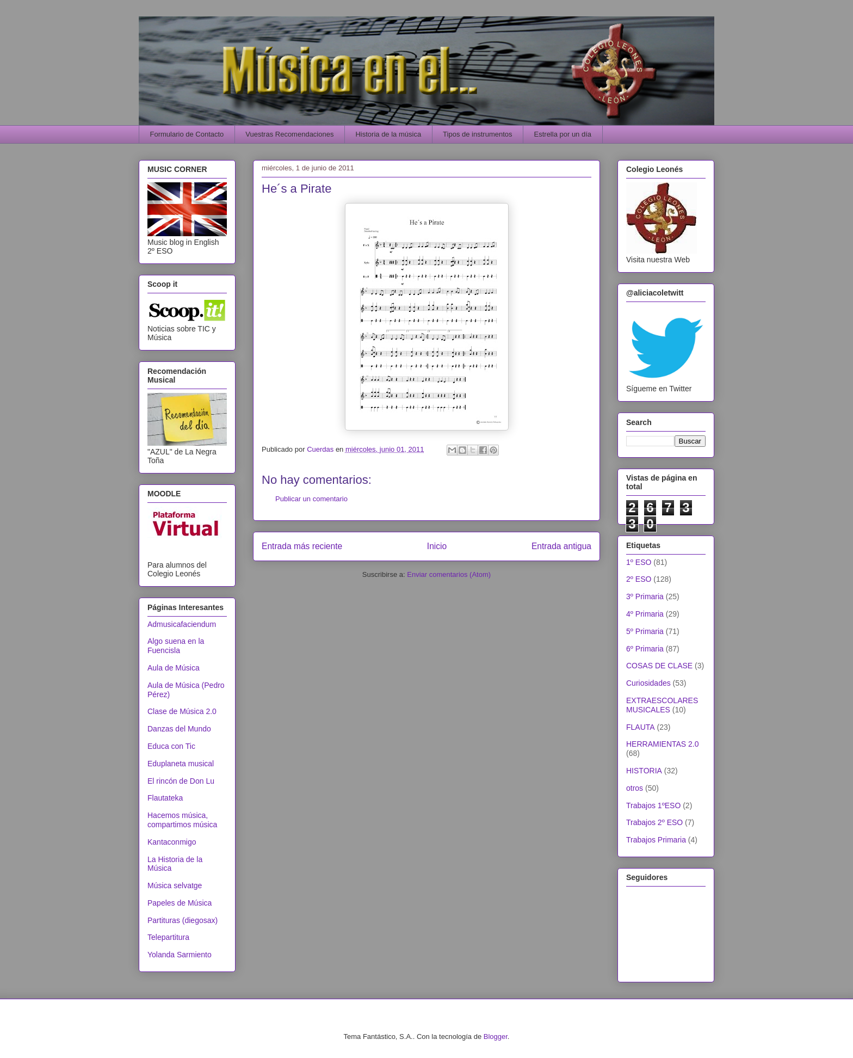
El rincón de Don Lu (180, 781)
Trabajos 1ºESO (653, 805)
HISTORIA (644, 770)
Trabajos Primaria (656, 839)
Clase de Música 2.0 (182, 711)
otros (634, 788)
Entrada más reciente (302, 546)
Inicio (437, 546)
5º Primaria (645, 631)
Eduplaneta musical (180, 763)
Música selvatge (174, 885)
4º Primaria (645, 614)
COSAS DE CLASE (659, 665)
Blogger (496, 1036)
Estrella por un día (563, 134)
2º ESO (638, 579)
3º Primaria (645, 596)
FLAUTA (640, 727)
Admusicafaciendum (181, 624)
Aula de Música (173, 667)
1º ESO (638, 562)
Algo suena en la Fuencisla (175, 646)
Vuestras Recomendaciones (289, 134)
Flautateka (165, 798)
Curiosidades (648, 683)
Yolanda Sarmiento (179, 954)
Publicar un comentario (311, 499)
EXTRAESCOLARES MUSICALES (662, 705)
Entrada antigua (561, 546)
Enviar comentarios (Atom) (449, 574)
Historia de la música (388, 134)
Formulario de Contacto (187, 134)
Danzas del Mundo (179, 728)
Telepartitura (168, 937)
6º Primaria (645, 648)
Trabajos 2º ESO (654, 822)
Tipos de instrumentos (477, 134)
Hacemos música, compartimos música (182, 820)
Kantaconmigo (171, 842)
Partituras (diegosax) (182, 920)
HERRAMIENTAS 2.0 (662, 744)
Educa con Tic (171, 746)
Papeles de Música (179, 903)
